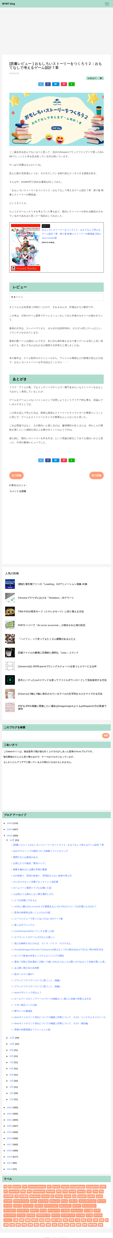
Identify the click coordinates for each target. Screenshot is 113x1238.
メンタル (80, 1215)
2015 (10, 1156)
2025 (10, 829)
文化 (89, 1220)
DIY (49, 1187)
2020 (10, 1126)
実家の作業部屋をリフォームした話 (32, 1029)
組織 (42, 1225)
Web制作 (24, 1196)
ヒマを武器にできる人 (25, 900)
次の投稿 (16, 475)
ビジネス (30, 1215)
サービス (7, 1206)
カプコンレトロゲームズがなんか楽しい (34, 937)
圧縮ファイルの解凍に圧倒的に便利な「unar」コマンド (48, 652)
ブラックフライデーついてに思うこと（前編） (38, 986)
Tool (95, 1191)
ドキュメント (76, 1211)
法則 (6, 1225)
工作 (77, 1220)
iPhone (59, 1196)
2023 (10, 1107)
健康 (28, 1220)
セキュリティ (65, 1206)
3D (5, 1187)
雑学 (85, 1225)
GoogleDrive (92, 1187)
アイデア (7, 1201)
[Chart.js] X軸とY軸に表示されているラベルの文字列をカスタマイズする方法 (60, 694)
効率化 (35, 1220)
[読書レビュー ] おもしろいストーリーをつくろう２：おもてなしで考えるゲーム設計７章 (58, 845)
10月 (12, 1044)
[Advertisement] (56, 29)
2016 (10, 1150)
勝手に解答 (56, 1220)
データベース (53, 1211)
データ (43, 1211)
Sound (72, 1191)
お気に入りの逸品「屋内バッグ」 (30, 863)
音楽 (100, 1225)
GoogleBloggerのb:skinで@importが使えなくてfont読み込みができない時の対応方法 (58, 949)
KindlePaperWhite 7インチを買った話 (34, 931)
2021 (10, 1120)
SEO (59, 1191)
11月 (12, 1037)
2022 (10, 1113)
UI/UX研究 (8, 1196)
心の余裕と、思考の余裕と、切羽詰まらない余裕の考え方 (42, 875)
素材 (36, 1225)
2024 (10, 835)
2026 (10, 823)
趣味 (72, 1225)
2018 (10, 1138)
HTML (102, 1187)
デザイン (34, 1211)
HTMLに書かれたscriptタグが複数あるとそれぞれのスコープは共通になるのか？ (55, 906)
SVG (65, 1191)
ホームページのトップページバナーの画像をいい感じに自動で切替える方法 (52, 999)
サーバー (101, 1201)
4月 (12, 1080)
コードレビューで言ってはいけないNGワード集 (38, 918)
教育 (83, 1220)
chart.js (45, 1196)
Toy (101, 1191)
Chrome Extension (37, 1187)
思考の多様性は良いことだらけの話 (32, 912)
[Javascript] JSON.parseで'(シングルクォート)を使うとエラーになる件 (57, 666)
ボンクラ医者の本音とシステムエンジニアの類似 (39, 955)
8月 (12, 1056)
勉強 (42, 1220)
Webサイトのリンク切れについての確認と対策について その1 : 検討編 (51, 1023)
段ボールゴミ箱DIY (24, 974)
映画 (102, 1220)
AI (10, 1187)
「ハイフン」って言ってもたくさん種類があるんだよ (47, 639)
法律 (12, 1225)
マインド (55, 1215)
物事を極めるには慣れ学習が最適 (30, 869)
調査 (66, 1225)
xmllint (91, 1196)
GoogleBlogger (77, 1187)
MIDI (23, 1191)
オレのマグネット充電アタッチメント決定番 (35, 882)
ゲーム (64, 1201)
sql (74, 1196)
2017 (10, 1144)
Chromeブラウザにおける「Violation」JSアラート (46, 598)
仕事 (16, 1220)
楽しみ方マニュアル (24, 925)
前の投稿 (96, 475)
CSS (24, 1187)
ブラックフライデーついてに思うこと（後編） (38, 980)
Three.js (81, 1191)
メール (89, 1215)
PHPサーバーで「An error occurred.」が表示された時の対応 (51, 625)
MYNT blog (8, 4)
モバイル (98, 1215)
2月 (12, 1093)
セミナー (76, 1206)
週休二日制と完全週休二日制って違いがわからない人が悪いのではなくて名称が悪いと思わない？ (60, 961)
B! (55, 84)
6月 (12, 1068)
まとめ (99, 1196)
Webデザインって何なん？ (28, 992)
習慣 (48, 1225)
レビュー (92, 78)
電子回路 (92, 1225)
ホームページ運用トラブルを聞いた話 (32, 888)
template (82, 1196)
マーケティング (68, 1215)
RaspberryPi (38, 1191)
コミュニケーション (87, 1201)
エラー (33, 1201)
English (65, 1187)
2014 (10, 1163)
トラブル (65, 1211)
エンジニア (43, 1201)
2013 (10, 1169)
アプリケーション (21, 1201)
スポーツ (38, 1206)
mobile (68, 1196)
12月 (12, 840)
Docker (56, 1187)
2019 (10, 1132)
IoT (5, 1191)
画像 (30, 1225)
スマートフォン (51, 1206)
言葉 (60, 1225)
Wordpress (35, 1196)
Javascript (14, 1191)
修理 (22, 1220)
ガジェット (54, 1201)
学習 (71, 1220)
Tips (89, 1191)
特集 (24, 1225)
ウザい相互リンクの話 (25, 1005)
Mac (29, 1191)
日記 (96, 1220)
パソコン (21, 1215)
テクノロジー (9, 1211)
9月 (12, 1050)
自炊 (54, 1225)
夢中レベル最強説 (23, 1011)
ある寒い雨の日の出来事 (26, 968)
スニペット (28, 1206)
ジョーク (17, 1206)
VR (16, 1196)
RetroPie (50, 1191)
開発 (79, 1225)
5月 (12, 1074)
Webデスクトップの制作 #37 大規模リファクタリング (40, 851)
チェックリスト (89, 1206)
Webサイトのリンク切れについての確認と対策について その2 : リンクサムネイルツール (60, 1017)
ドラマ (97, 1211)
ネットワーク (9, 1215)
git (52, 1196)
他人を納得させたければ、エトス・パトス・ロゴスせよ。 (43, 943)
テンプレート (23, 1211)
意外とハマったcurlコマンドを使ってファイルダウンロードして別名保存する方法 (62, 680)
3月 (12, 1087)
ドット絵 (88, 1211)
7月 (12, 1062)
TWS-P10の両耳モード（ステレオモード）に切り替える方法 (51, 611)
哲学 (65, 1220)
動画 (48, 1220)
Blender (16, 1187)
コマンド (73, 1201)
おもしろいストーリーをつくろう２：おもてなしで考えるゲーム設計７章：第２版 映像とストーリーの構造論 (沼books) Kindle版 (71, 234)
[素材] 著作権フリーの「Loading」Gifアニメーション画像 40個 (52, 584)
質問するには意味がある (25, 857)
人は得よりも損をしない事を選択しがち (33, 894)
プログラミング (43, 1215)
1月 (12, 1099)
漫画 (18, 1225)
